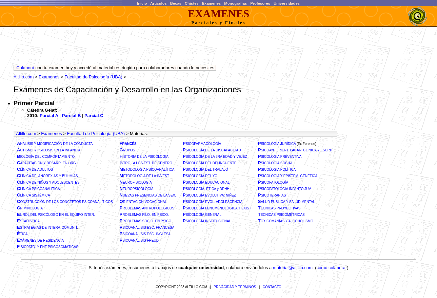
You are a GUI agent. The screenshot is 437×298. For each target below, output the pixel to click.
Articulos (158, 3)
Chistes (192, 3)
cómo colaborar (332, 267)
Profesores (260, 3)
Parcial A (49, 115)
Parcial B (71, 115)
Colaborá (25, 67)
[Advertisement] (137, 47)
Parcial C (93, 115)
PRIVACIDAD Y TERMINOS (235, 287)
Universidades (287, 3)
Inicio (142, 3)
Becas (175, 3)
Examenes (211, 3)
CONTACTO (272, 287)
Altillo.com (24, 76)
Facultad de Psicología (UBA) (93, 76)
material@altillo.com (293, 267)
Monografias (235, 3)
